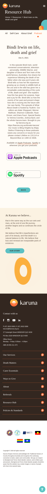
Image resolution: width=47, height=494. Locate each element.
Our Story (15, 251)
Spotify (35, 143)
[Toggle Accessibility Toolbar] (42, 489)
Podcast (38, 33)
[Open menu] (44, 6)
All (6, 33)
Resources (16, 17)
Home (7, 17)
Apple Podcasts (24, 143)
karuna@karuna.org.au (11, 329)
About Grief (26, 33)
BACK (23, 190)
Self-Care (14, 33)
